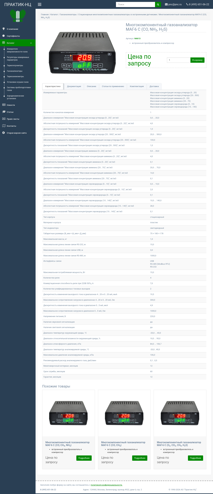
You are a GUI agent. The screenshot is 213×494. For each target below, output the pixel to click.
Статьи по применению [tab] (113, 86)
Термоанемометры (15, 76)
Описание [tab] (91, 86)
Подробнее (83, 458)
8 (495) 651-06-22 (48, 489)
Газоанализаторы (14, 71)
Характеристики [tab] (52, 86)
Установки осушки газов (17, 82)
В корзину (197, 60)
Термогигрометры (15, 65)
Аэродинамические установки (15, 97)
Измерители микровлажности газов (17, 50)
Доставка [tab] (154, 86)
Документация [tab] (74, 86)
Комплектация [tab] (137, 86)
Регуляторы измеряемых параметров (18, 58)
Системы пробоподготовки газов (19, 88)
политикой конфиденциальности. (106, 485)
